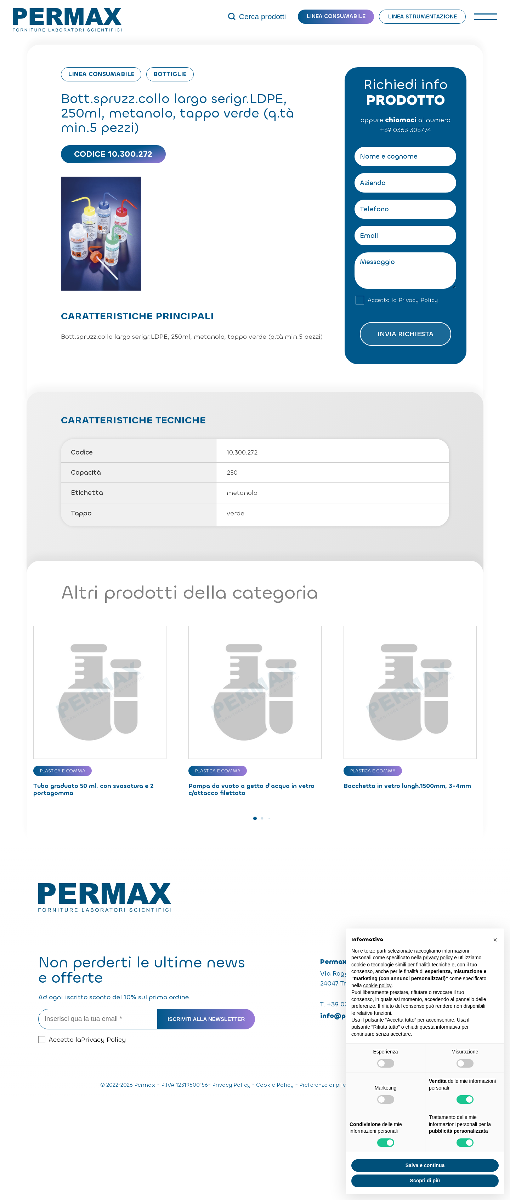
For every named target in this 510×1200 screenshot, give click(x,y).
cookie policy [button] (377, 985)
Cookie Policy (275, 1084)
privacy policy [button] (438, 957)
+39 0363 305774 (405, 130)
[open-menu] (485, 16)
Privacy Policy (418, 300)
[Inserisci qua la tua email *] (98, 1019)
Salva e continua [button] (425, 1165)
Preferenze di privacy (327, 1084)
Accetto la (403, 300)
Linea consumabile (336, 16)
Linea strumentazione (422, 16)
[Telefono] (405, 209)
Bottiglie (170, 74)
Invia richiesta (406, 334)
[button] (255, 818)
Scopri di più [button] (425, 1180)
